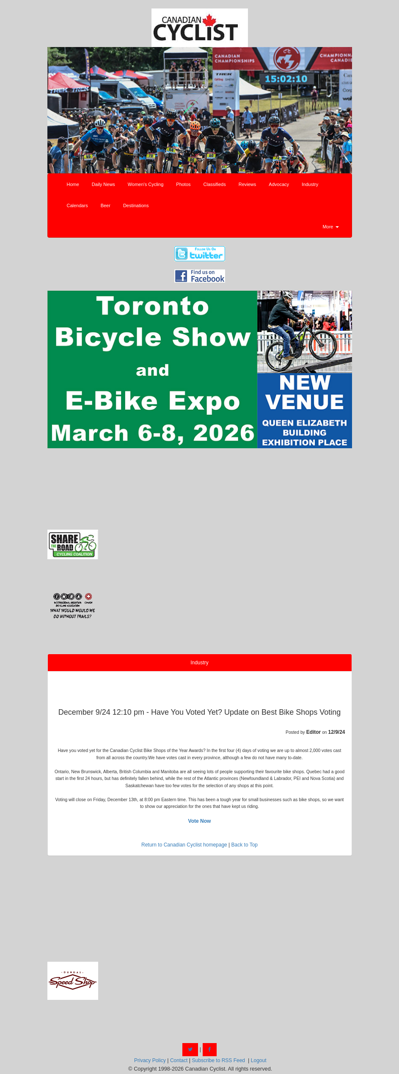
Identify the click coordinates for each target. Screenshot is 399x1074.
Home (73, 184)
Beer (105, 205)
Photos (183, 184)
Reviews (247, 184)
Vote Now (199, 821)
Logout (259, 1060)
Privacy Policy (150, 1060)
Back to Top (244, 845)
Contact (178, 1060)
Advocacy (279, 184)
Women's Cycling (145, 184)
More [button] (330, 226)
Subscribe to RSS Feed (218, 1060)
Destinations (136, 205)
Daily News (103, 184)
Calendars (77, 205)
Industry (310, 184)
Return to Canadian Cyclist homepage (184, 845)
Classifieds (215, 184)
